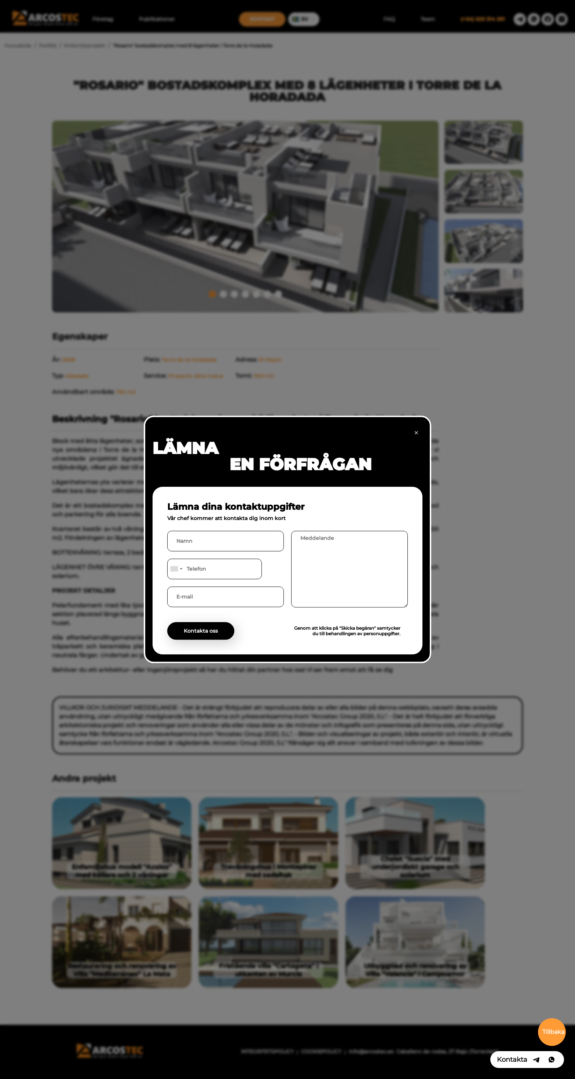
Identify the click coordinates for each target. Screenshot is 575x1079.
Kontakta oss (201, 631)
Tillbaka (553, 1031)
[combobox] (176, 569)
